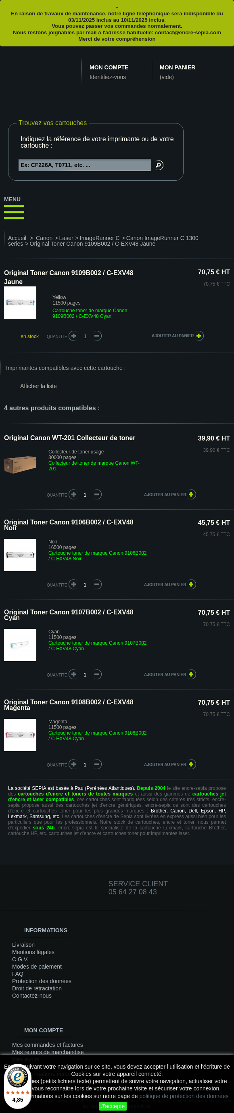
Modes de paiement (37, 966)
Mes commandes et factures (47, 1045)
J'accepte (113, 1106)
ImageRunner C (100, 238)
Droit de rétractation (37, 988)
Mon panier (177, 67)
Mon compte (109, 67)
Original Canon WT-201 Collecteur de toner (69, 437)
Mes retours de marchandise (48, 1052)
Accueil (17, 238)
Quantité (57, 336)
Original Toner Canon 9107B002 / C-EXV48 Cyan (69, 615)
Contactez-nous (32, 995)
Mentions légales (33, 952)
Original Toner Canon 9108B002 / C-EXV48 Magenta (69, 705)
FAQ (17, 974)
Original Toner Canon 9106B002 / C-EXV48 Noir (69, 525)
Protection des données (41, 981)
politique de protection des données (183, 1096)
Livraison (23, 945)
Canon (44, 238)
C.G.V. (20, 959)
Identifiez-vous (108, 77)
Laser (66, 238)
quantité (57, 495)
